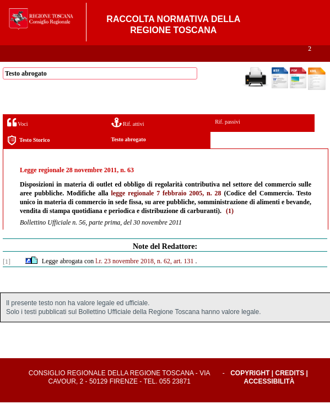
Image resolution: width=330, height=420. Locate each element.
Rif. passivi (227, 139)
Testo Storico (28, 158)
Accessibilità (269, 399)
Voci (17, 140)
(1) (230, 228)
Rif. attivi (127, 140)
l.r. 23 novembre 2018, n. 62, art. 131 (144, 279)
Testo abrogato (128, 157)
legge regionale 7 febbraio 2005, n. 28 (166, 211)
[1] (6, 279)
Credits (290, 391)
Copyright (249, 391)
